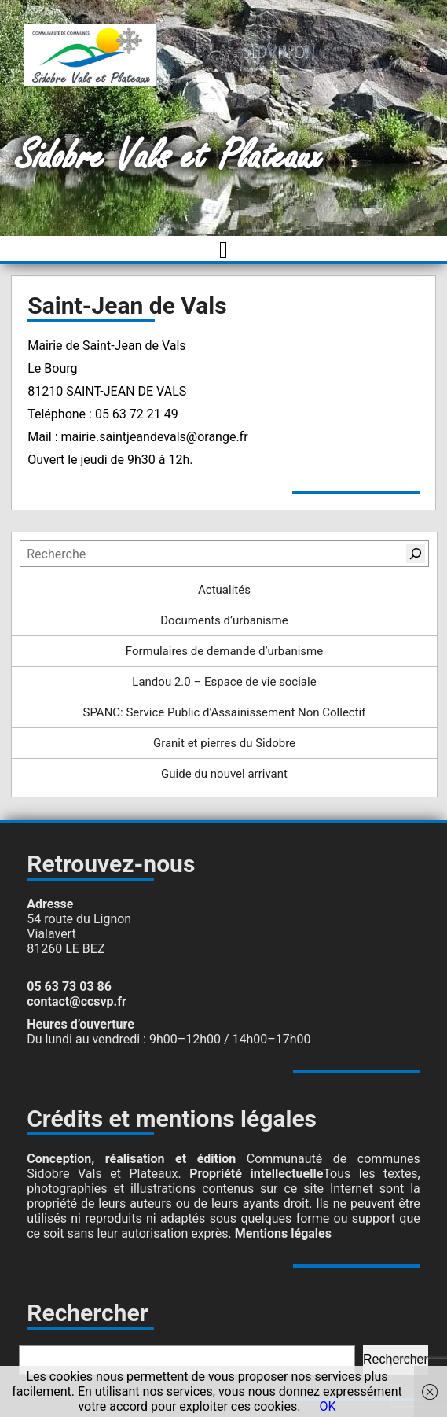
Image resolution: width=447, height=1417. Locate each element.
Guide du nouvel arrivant (224, 774)
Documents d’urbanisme (224, 620)
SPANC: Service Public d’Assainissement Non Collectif (223, 712)
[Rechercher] (415, 553)
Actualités (224, 590)
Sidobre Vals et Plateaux (169, 157)
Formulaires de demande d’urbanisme (224, 651)
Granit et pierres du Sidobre (224, 743)
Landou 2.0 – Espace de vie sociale (224, 682)
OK (327, 1406)
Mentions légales (283, 1233)
